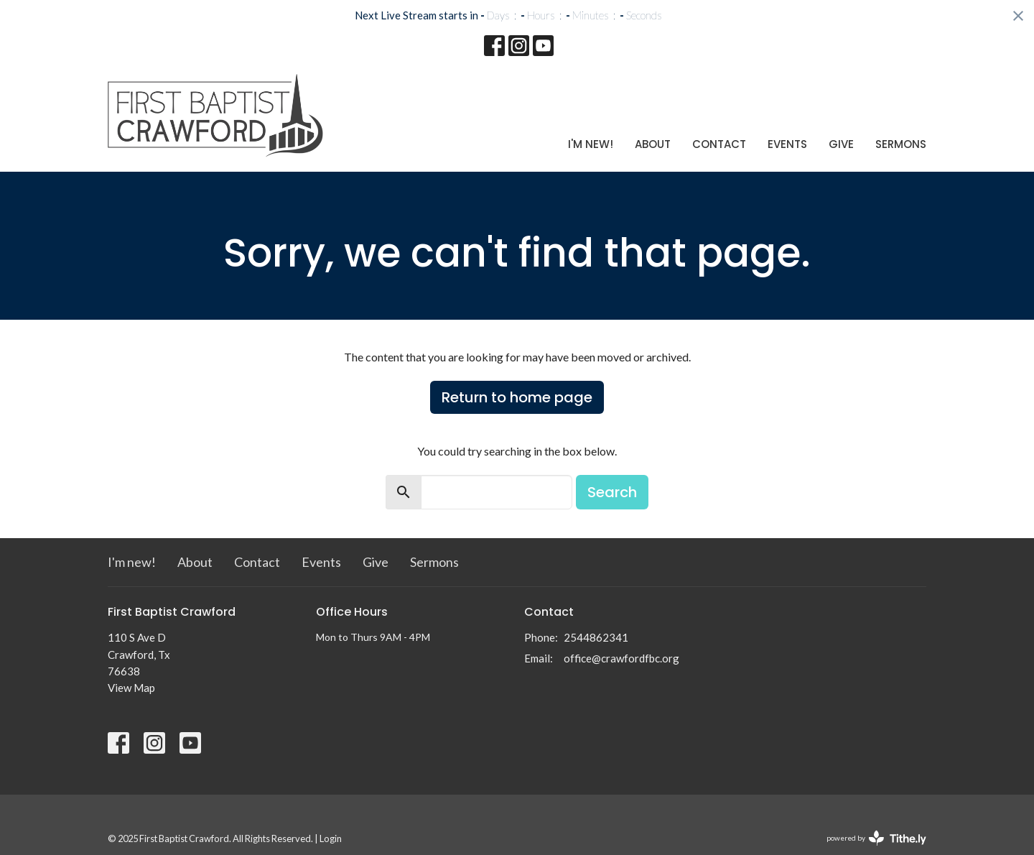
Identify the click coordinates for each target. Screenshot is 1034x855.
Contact (719, 144)
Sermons (900, 144)
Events (787, 144)
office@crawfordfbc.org (621, 658)
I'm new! (590, 144)
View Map (131, 687)
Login (331, 838)
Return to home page (517, 397)
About (653, 144)
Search (612, 492)
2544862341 (596, 637)
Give (841, 144)
